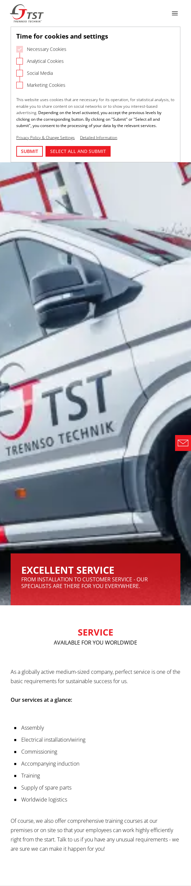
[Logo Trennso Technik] (27, 13)
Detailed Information (98, 137)
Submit (29, 151)
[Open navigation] (174, 13)
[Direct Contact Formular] (183, 443)
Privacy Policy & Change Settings (45, 137)
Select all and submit (78, 151)
